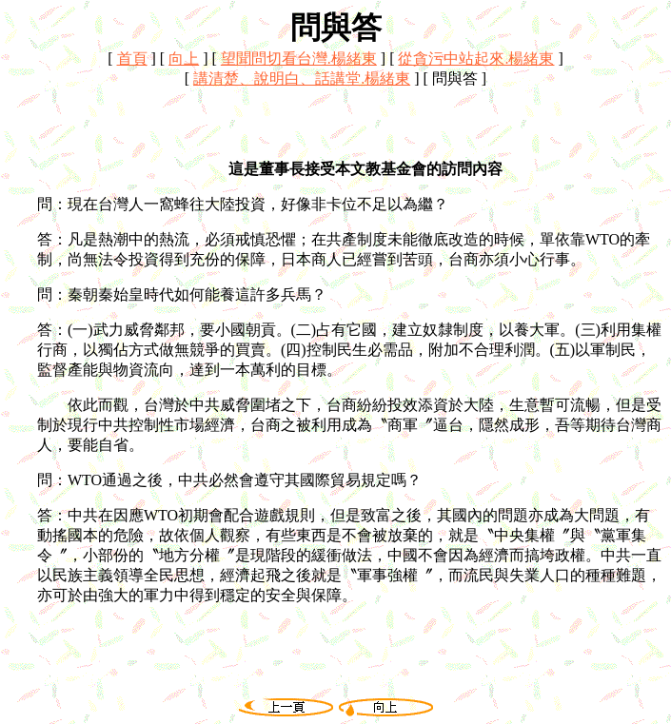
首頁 (132, 58)
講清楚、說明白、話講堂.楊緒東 (301, 78)
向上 (183, 58)
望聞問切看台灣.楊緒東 (299, 58)
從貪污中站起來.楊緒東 (476, 58)
